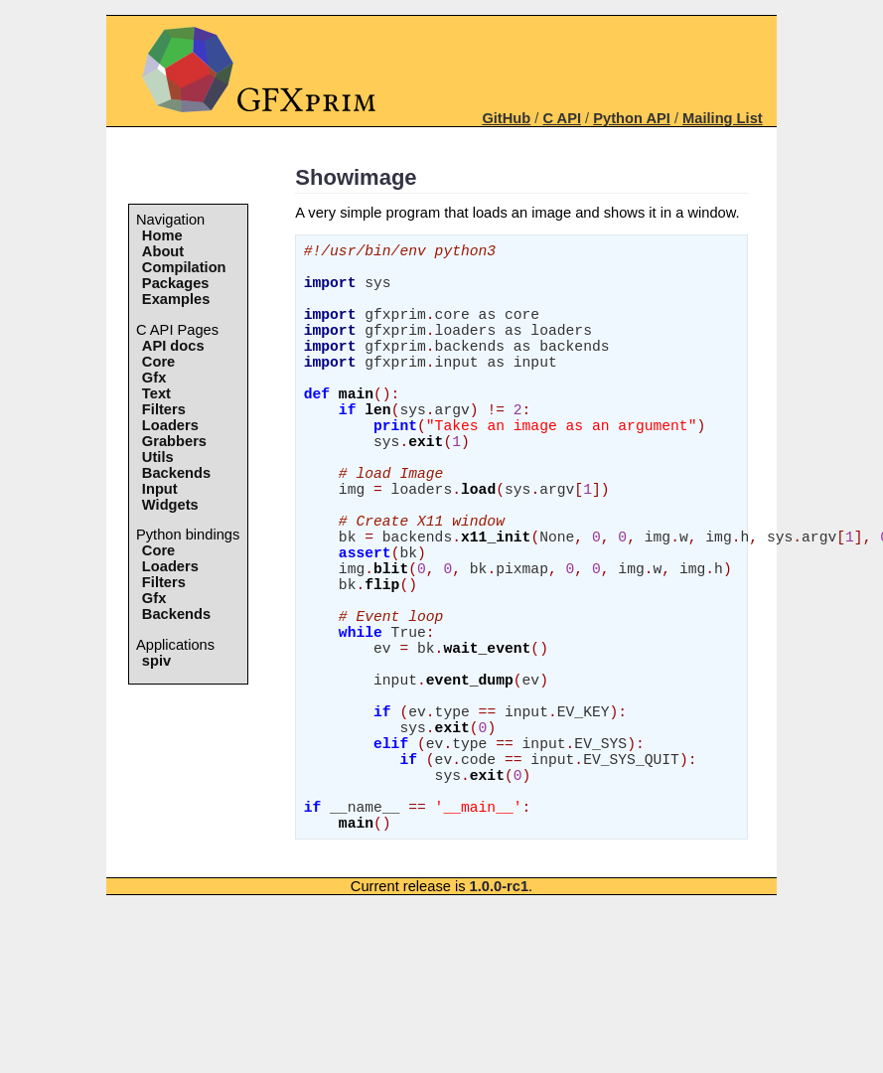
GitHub (506, 118)
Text (156, 393)
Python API (631, 118)
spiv (156, 661)
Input (160, 489)
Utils (158, 457)
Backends (176, 473)
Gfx (154, 377)
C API (561, 118)
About (163, 251)
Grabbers (174, 441)
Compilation (184, 267)
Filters (164, 409)
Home (162, 235)
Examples (176, 299)
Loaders (170, 425)
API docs (173, 346)
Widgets (170, 505)
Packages (176, 283)
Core (158, 362)
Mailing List (722, 118)
